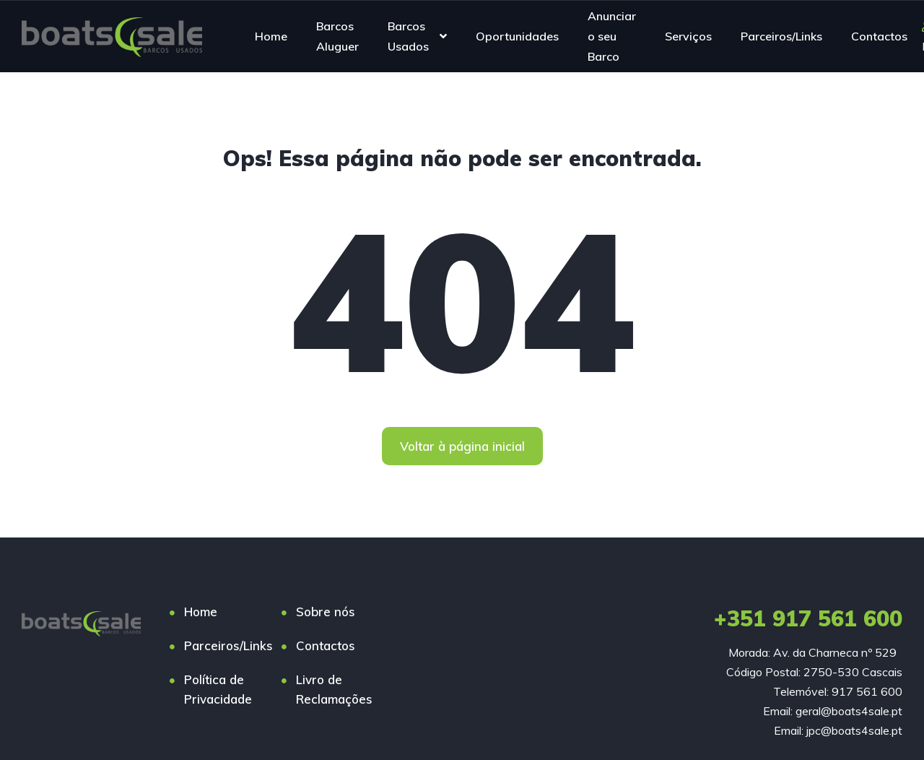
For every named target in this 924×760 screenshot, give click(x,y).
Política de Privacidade (218, 689)
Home (271, 36)
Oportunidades (517, 36)
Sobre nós (325, 611)
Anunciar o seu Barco (612, 35)
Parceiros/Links (781, 36)
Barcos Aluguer (337, 36)
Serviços (688, 36)
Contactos (879, 36)
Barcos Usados (408, 36)
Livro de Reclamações (334, 689)
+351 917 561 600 (808, 618)
